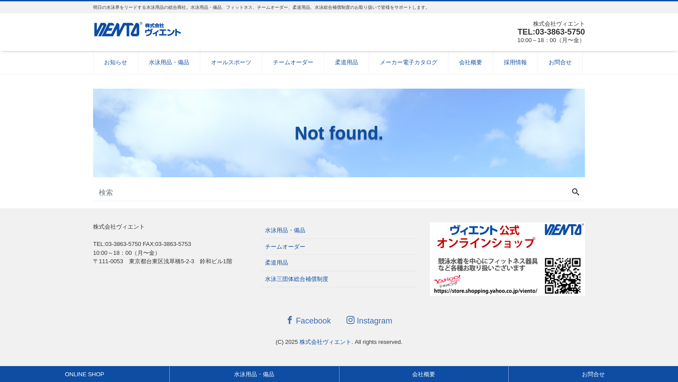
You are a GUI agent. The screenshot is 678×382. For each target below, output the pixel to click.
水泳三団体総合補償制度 (296, 279)
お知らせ (115, 62)
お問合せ (560, 62)
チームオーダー (293, 62)
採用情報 (515, 62)
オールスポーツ (231, 62)
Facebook (308, 320)
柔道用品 (346, 62)
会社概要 (470, 62)
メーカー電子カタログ (408, 62)
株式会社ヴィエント (325, 342)
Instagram (369, 320)
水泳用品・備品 (169, 62)
